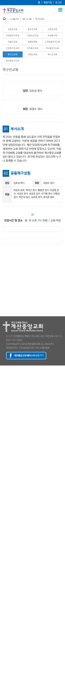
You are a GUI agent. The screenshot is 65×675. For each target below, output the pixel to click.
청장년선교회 (6, 468)
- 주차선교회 (6, 499)
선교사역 (4, 457)
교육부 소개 (5, 436)
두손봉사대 (52, 35)
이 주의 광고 (5, 638)
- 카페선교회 (6, 555)
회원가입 (48, 2)
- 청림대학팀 (6, 534)
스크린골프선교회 (52, 42)
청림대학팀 (32, 42)
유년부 (3, 443)
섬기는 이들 (5, 381)
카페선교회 (32, 54)
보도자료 (4, 405)
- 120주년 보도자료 (9, 409)
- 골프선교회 (6, 513)
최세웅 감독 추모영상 (10, 659)
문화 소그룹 (5, 565)
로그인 (58, 2)
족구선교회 (39, 19)
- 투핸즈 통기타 (7, 600)
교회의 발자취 (6, 374)
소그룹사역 (14, 19)
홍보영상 (4, 416)
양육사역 (4, 610)
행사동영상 (5, 645)
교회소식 (4, 635)
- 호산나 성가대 (7, 607)
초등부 (3, 447)
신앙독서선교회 (12, 48)
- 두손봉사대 (6, 527)
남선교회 (4, 461)
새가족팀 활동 (6, 631)
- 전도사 (4, 388)
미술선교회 (12, 42)
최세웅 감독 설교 (8, 669)
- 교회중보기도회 (8, 520)
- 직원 (3, 398)
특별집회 (4, 426)
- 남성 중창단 (6, 582)
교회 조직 (4, 377)
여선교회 (4, 464)
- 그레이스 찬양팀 (8, 575)
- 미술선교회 (6, 530)
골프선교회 (32, 29)
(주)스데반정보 (42, 348)
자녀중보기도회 (52, 48)
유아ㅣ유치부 (6, 440)
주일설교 (4, 422)
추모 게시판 (5, 655)
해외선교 (4, 475)
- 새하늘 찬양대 (7, 589)
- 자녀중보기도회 (8, 548)
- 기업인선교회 (7, 523)
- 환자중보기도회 (8, 562)
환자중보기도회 (12, 61)
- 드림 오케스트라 (8, 586)
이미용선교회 (32, 48)
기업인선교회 (32, 35)
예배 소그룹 (5, 482)
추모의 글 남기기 (8, 673)
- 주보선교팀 (6, 496)
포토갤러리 (5, 642)
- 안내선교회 (6, 485)
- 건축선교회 (6, 509)
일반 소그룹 (26, 19)
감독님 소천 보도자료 (10, 666)
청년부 (3, 454)
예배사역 (4, 419)
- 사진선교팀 (6, 492)
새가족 (3, 617)
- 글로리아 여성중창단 (10, 579)
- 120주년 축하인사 (9, 649)
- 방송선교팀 (6, 489)
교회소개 (4, 367)
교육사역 (4, 433)
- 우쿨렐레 (5, 593)
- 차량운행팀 (6, 502)
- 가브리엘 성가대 (8, 569)
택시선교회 (52, 54)
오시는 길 (4, 412)
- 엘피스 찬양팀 (7, 596)
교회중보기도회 (12, 35)
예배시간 (4, 402)
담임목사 (4, 370)
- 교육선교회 (6, 516)
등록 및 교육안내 (8, 621)
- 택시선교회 (6, 558)
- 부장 (3, 395)
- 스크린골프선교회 (9, 537)
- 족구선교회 (6, 551)
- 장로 (3, 391)
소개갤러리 (5, 652)
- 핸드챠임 (5, 603)
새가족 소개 (5, 628)
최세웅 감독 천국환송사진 (12, 662)
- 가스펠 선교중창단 (9, 572)
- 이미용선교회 (7, 544)
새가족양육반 (6, 624)
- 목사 (3, 384)
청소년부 (4, 450)
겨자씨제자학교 (7, 614)
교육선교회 (52, 29)
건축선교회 (12, 29)
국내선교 (4, 471)
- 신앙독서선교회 (8, 541)
